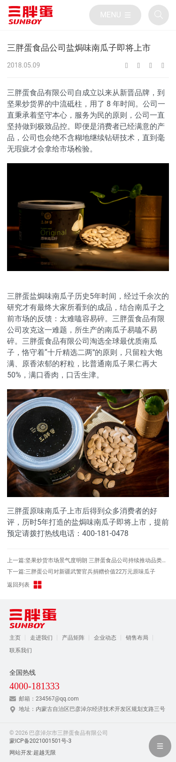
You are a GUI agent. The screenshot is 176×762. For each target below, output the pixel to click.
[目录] (115, 15)
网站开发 (20, 752)
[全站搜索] (158, 15)
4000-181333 (34, 686)
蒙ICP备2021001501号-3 (40, 741)
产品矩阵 (73, 637)
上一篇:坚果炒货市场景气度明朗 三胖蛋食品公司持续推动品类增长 (88, 560)
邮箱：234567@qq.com (49, 698)
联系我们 (20, 650)
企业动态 (105, 637)
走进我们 (41, 637)
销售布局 (137, 637)
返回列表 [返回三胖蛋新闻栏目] (25, 585)
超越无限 (44, 752)
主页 (15, 637)
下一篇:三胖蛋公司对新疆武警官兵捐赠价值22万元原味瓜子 (81, 571)
